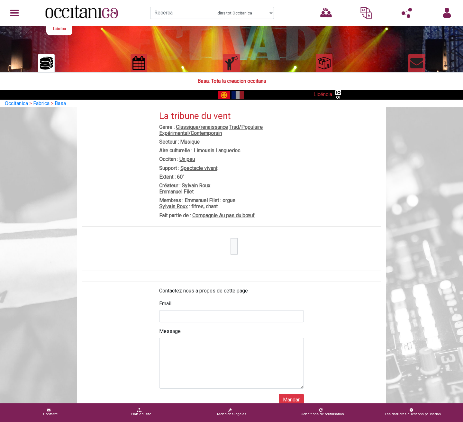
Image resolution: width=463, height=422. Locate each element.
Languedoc (227, 151)
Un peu (187, 159)
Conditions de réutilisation (322, 412)
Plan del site (141, 412)
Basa (60, 103)
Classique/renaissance (202, 127)
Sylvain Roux (196, 186)
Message (170, 331)
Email (165, 304)
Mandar (291, 400)
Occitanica (16, 103)
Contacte (50, 412)
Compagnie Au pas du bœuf (223, 215)
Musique (190, 142)
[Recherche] (181, 13)
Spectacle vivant (198, 168)
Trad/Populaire (246, 127)
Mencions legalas (231, 412)
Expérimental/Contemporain (190, 133)
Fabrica (41, 103)
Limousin (204, 151)
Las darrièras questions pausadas (413, 412)
